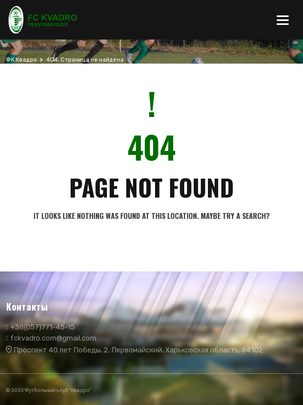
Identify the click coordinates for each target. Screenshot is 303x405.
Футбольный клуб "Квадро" (57, 390)
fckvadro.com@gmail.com (53, 338)
